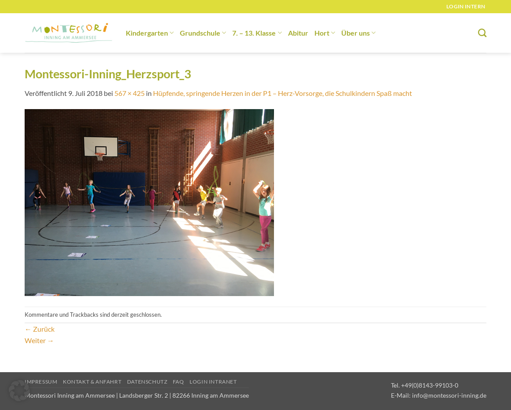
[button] (19, 390)
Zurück (40, 329)
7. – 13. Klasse (256, 33)
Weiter (39, 340)
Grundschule (203, 33)
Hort (324, 33)
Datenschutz (147, 381)
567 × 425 (129, 93)
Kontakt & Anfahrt (92, 381)
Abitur (298, 33)
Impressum (41, 381)
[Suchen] (482, 32)
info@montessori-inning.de (449, 395)
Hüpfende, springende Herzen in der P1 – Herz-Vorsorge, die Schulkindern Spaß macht (282, 93)
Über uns (358, 33)
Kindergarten (150, 33)
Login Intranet (213, 381)
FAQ (178, 381)
